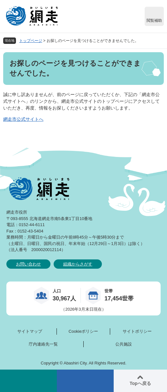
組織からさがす (77, 264)
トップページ (30, 40)
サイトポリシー (137, 331)
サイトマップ (29, 331)
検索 (28, 381)
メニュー (85, 381)
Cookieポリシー (83, 331)
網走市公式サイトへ (23, 119)
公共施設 (123, 344)
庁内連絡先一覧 (43, 344)
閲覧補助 (154, 20)
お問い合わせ (28, 264)
